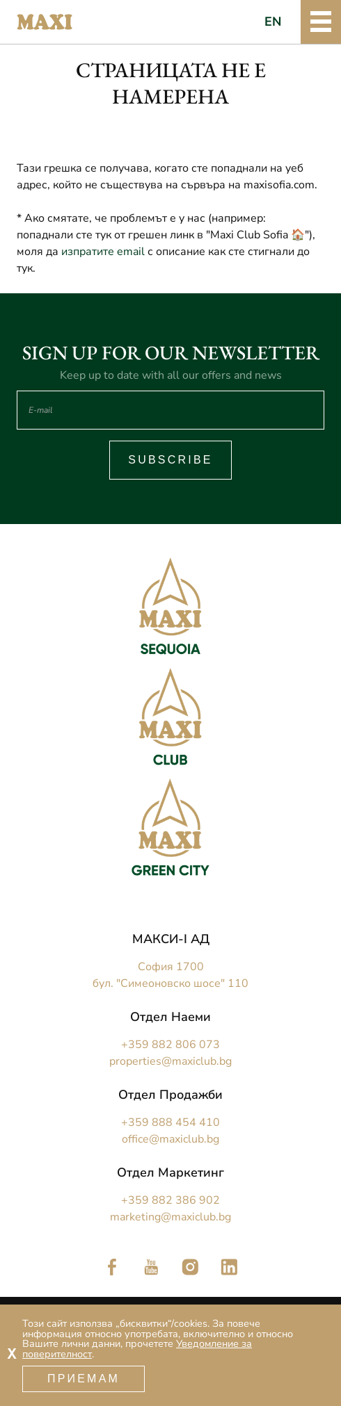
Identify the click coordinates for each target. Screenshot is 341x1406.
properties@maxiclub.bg (170, 1061)
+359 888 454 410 (170, 1122)
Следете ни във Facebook (112, 1267)
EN (273, 21)
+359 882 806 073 (170, 1044)
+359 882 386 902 (170, 1200)
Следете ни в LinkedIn (229, 1267)
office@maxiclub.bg (170, 1139)
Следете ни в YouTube (151, 1267)
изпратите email (103, 251)
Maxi (44, 22)
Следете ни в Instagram (190, 1267)
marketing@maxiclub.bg (170, 1217)
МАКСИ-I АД (170, 939)
